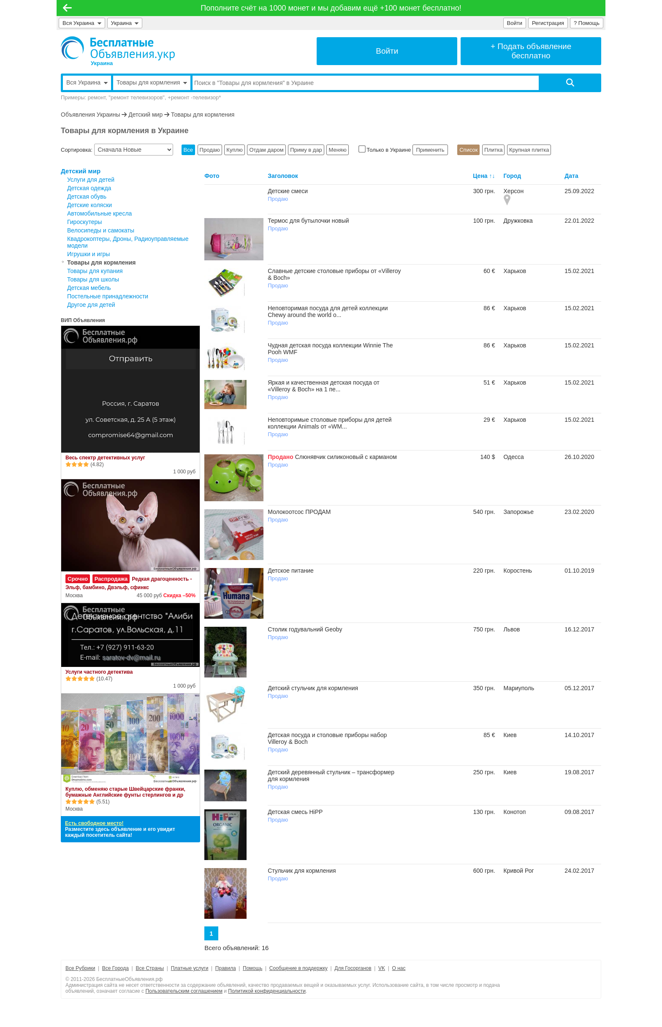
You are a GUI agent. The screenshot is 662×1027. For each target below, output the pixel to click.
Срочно (78, 579)
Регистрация (548, 23)
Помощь (252, 968)
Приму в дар (306, 150)
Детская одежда (89, 188)
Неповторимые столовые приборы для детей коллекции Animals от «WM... (329, 423)
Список (468, 150)
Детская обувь (86, 196)
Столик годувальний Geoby (305, 629)
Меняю (337, 150)
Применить (430, 150)
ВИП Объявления (83, 320)
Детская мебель (89, 287)
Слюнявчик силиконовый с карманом (346, 456)
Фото (211, 175)
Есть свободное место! (94, 823)
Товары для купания (95, 271)
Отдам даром (266, 150)
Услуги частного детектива (99, 672)
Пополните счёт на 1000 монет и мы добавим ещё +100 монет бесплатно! (331, 8)
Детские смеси (288, 191)
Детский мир (145, 114)
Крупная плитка (529, 150)
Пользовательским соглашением (183, 991)
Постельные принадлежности (107, 296)
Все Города (115, 968)
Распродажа (111, 579)
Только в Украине (385, 150)
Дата (571, 175)
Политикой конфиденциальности (267, 991)
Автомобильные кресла (99, 213)
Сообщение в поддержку (298, 968)
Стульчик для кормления (302, 870)
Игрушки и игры (88, 254)
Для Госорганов (352, 968)
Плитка (493, 150)
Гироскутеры (84, 222)
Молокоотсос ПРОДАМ (299, 511)
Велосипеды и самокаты (100, 230)
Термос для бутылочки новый (308, 220)
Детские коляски (89, 205)
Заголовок (283, 175)
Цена (480, 175)
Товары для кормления (202, 114)
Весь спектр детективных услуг (105, 458)
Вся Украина (81, 23)
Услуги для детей (90, 179)
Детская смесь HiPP (295, 811)
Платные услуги (190, 968)
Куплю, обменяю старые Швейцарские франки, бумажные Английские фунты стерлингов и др (125, 792)
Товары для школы (93, 279)
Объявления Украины (90, 114)
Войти (514, 23)
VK (381, 968)
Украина (125, 23)
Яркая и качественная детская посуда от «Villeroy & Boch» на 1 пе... (324, 386)
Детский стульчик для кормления (313, 688)
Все (188, 150)
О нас (399, 968)
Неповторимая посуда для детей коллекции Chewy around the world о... (328, 311)
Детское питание (291, 570)
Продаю (210, 150)
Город (512, 175)
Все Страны (150, 968)
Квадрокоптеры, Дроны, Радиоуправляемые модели (127, 242)
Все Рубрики (80, 968)
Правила (225, 968)
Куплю (234, 150)
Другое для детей (91, 304)
